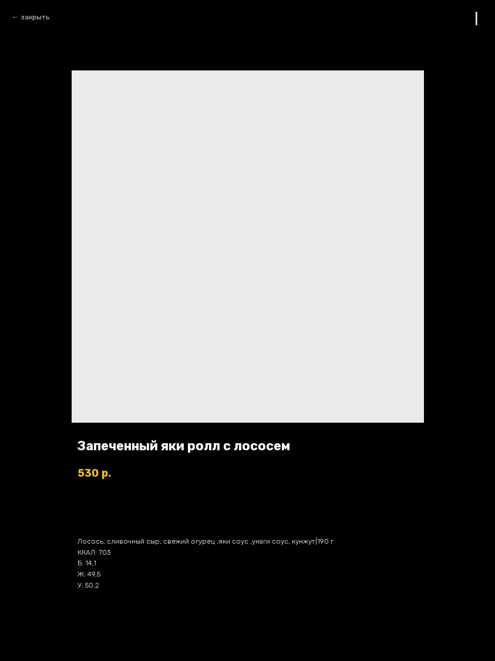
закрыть (35, 17)
